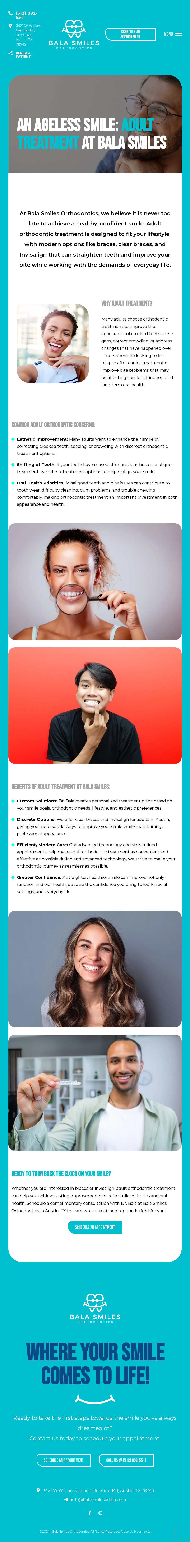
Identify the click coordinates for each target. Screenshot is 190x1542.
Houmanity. (142, 1531)
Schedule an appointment (95, 1227)
